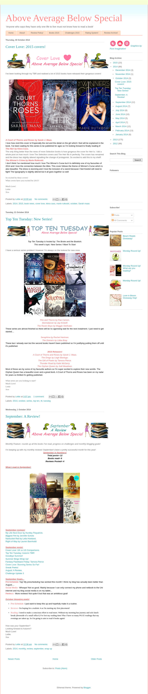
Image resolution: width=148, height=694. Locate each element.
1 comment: (39, 396)
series (29, 401)
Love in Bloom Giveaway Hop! (130, 296)
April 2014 (120, 122)
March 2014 (121, 126)
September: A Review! (23, 416)
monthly (22, 648)
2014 (15, 203)
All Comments (119, 220)
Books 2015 (54, 33)
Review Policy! (37, 33)
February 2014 (123, 130)
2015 (21, 203)
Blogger (87, 687)
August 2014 (122, 106)
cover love (40, 203)
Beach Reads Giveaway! (129, 237)
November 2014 (123, 74)
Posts (115, 215)
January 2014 (122, 134)
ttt (41, 401)
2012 (115, 143)
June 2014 (121, 114)
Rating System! (91, 33)
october (73, 203)
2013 (115, 139)
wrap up (48, 648)
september (39, 648)
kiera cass (50, 203)
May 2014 (120, 118)
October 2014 (122, 78)
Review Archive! (111, 33)
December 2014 (123, 70)
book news (29, 203)
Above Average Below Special (64, 18)
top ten (36, 401)
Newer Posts (14, 659)
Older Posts (96, 659)
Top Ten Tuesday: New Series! (29, 219)
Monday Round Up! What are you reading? (132, 268)
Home (11, 33)
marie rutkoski (62, 203)
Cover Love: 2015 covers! (26, 47)
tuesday (47, 401)
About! (22, 33)
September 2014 (123, 102)
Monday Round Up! (132, 251)
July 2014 (120, 110)
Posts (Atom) (61, 668)
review (30, 648)
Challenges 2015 (72, 33)
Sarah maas (84, 203)
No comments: (41, 199)
